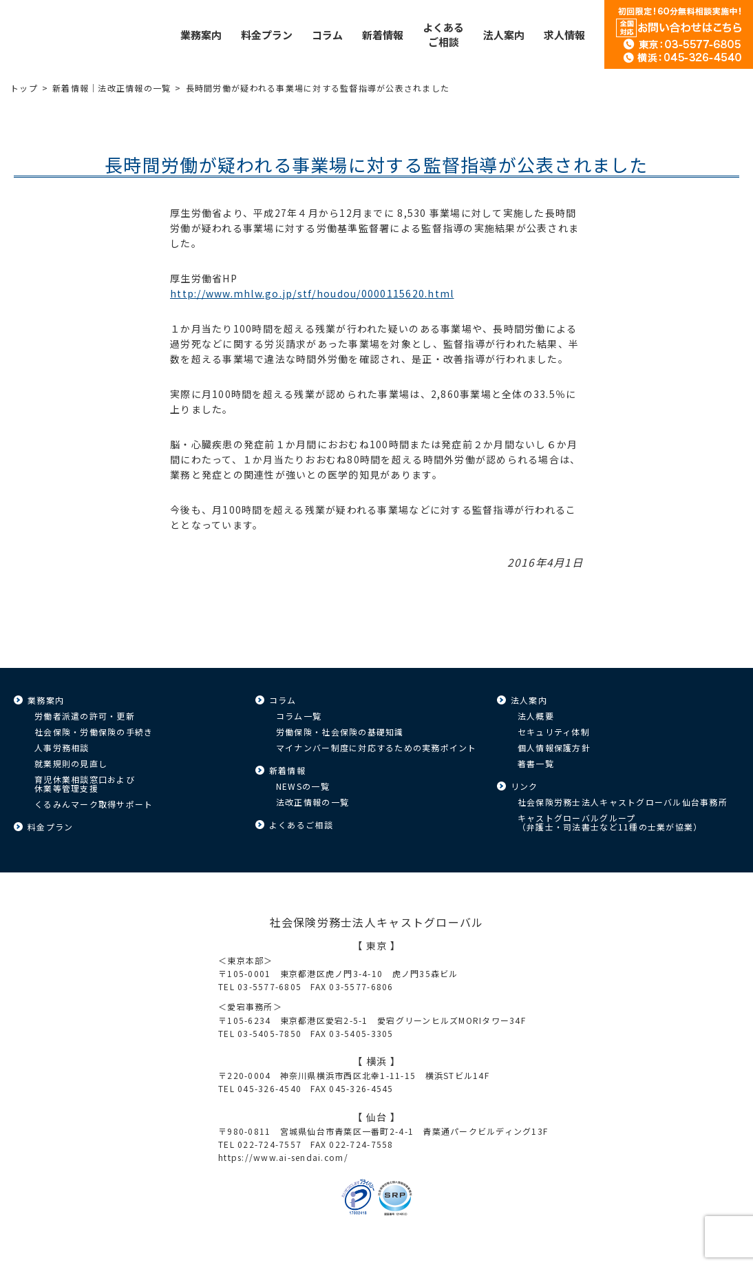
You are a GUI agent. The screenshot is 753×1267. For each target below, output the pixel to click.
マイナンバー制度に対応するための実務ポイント (376, 747)
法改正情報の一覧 (312, 801)
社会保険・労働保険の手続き (93, 731)
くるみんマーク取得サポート (93, 803)
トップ (24, 88)
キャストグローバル (45, 34)
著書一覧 (536, 763)
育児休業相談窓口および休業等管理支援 (84, 784)
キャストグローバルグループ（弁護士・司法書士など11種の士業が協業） (610, 822)
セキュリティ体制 (554, 731)
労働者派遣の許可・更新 (84, 715)
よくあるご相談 (301, 824)
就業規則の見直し (70, 763)
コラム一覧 (298, 715)
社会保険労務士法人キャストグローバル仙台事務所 (623, 801)
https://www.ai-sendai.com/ (283, 1157)
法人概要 (536, 715)
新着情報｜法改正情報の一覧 (111, 88)
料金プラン (50, 826)
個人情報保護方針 (554, 747)
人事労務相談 (61, 747)
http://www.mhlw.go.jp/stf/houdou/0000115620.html (312, 293)
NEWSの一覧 (303, 786)
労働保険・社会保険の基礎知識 (340, 731)
